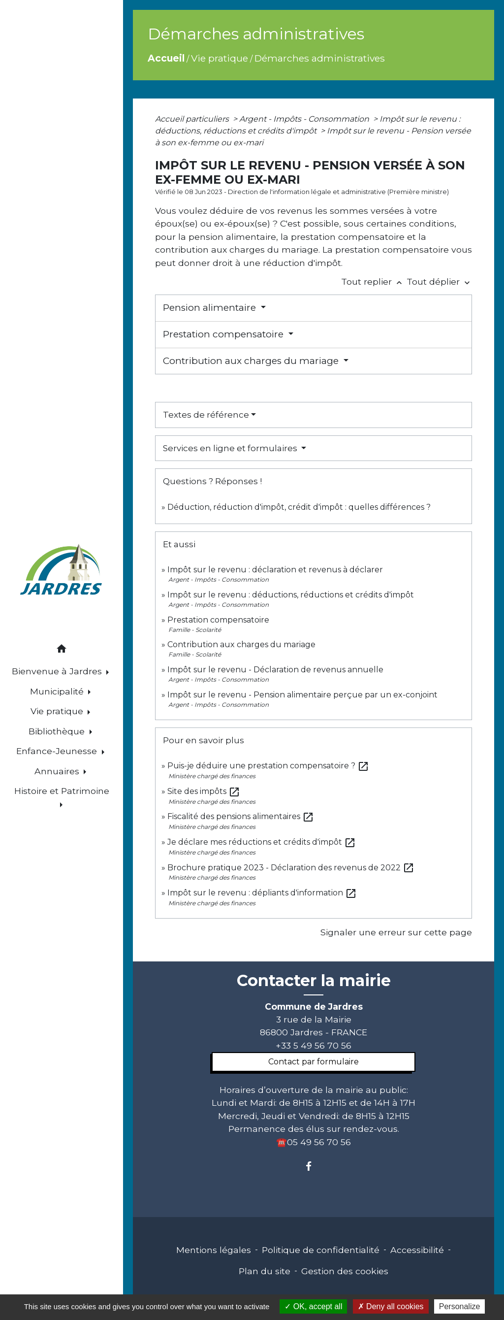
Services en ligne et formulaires (231, 448)
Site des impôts (203, 791)
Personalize (459, 1306)
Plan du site (264, 1271)
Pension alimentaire (210, 307)
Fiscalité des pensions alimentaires (240, 816)
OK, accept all (313, 1306)
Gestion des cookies (344, 1271)
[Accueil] (61, 571)
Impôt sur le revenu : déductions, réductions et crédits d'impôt (290, 594)
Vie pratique (219, 58)
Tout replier (374, 281)
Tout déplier (439, 281)
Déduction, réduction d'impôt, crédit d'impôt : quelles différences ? (299, 507)
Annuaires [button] (58, 771)
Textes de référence (206, 415)
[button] (61, 650)
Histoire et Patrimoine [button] (61, 791)
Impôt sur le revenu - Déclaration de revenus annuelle (275, 669)
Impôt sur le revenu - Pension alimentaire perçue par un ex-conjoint (302, 694)
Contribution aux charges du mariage (252, 360)
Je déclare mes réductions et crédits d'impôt (261, 842)
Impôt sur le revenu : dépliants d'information (262, 892)
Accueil (166, 58)
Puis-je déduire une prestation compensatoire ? (268, 765)
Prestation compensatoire (224, 334)
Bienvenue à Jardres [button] (58, 671)
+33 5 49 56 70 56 (313, 1045)
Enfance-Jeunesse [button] (57, 751)
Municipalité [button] (58, 691)
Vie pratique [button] (58, 711)
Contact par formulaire (313, 1061)
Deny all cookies (391, 1306)
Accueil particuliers (193, 119)
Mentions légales (213, 1250)
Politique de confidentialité (320, 1250)
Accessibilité (417, 1250)
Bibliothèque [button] (58, 731)
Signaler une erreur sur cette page (396, 932)
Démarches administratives (319, 58)
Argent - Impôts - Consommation (305, 119)
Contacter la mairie (314, 980)
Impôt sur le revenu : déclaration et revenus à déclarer (275, 569)
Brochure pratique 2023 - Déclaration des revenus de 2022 (290, 867)
